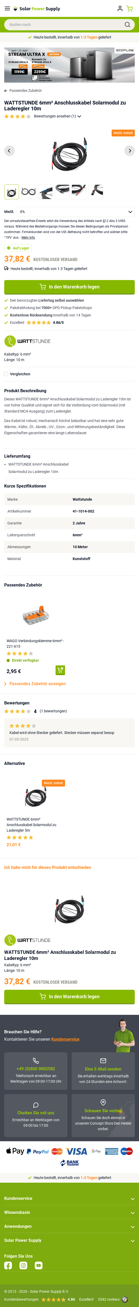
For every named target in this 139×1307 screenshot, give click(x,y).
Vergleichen (20, 374)
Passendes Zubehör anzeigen (35, 684)
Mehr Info (28, 237)
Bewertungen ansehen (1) (57, 116)
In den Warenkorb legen (69, 287)
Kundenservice (65, 1039)
